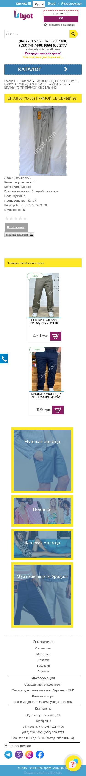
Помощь (43, 671)
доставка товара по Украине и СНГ (50, 690)
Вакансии (43, 665)
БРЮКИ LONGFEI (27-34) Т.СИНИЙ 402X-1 (46, 395)
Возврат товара (43, 696)
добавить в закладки (62, 24)
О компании (43, 648)
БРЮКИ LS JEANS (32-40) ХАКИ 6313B (44, 321)
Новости (43, 660)
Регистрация (71, 3)
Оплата (17, 690)
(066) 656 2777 (55, 45)
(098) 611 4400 (55, 41)
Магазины (43, 654)
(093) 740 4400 (30, 45)
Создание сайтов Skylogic (43, 772)
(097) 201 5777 (30, 41)
